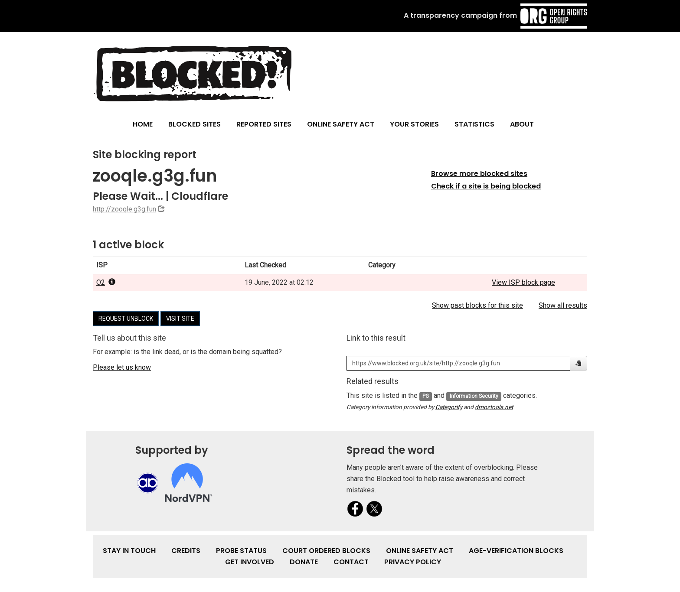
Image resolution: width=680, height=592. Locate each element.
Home (143, 124)
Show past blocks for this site (477, 305)
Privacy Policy (412, 562)
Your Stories (414, 124)
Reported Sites (263, 124)
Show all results (563, 305)
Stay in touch (129, 551)
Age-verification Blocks (516, 551)
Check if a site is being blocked (486, 186)
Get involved (249, 562)
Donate (304, 562)
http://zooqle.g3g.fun (124, 209)
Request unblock (125, 318)
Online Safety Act (340, 124)
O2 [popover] (105, 282)
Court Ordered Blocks (326, 551)
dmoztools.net (494, 406)
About (522, 124)
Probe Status (241, 551)
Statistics (474, 124)
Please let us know (122, 367)
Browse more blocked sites (479, 174)
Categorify (448, 406)
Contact (351, 562)
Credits (185, 551)
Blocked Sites (194, 124)
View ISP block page (523, 282)
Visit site (180, 318)
